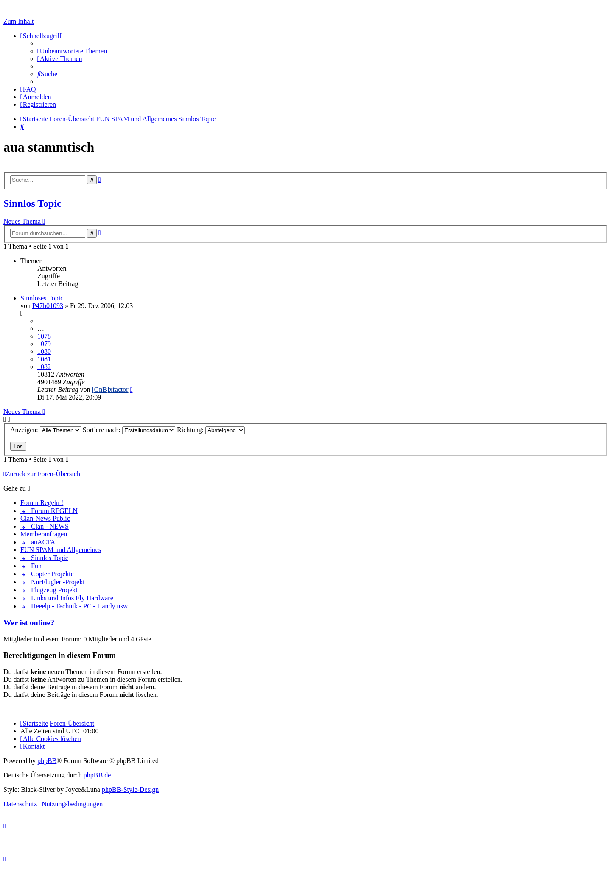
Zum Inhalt (18, 21)
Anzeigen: (45, 429)
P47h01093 (47, 305)
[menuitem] (72, 51)
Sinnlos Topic (32, 203)
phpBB (46, 760)
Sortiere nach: (129, 429)
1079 (44, 343)
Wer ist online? (28, 622)
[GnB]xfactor (110, 389)
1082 (44, 366)
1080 (44, 351)
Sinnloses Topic (41, 298)
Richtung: (211, 429)
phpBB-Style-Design (130, 789)
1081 (44, 359)
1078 (44, 336)
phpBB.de (97, 775)
